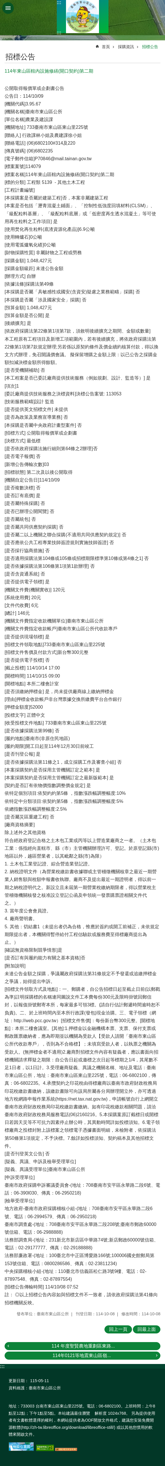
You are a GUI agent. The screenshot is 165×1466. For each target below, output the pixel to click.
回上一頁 (118, 1329)
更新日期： (19, 1380)
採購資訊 (126, 46)
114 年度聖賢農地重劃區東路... (83, 1346)
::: (59, 2)
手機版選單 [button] (8, 8)
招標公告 (150, 46)
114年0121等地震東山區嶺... (82, 1355)
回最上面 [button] (146, 1329)
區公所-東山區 (82, 16)
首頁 (106, 46)
